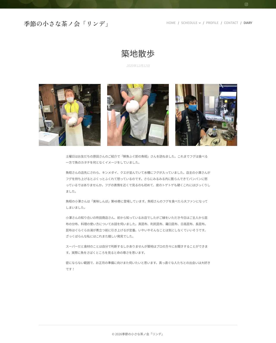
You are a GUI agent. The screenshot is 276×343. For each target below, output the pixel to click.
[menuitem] (174, 22)
